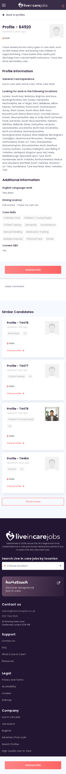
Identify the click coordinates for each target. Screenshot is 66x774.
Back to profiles (13, 14)
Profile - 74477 (17, 366)
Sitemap (7, 700)
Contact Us (8, 640)
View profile (15, 350)
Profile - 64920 (16, 27)
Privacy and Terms (13, 679)
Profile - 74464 (18, 458)
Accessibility (9, 686)
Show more (33, 501)
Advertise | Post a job (14, 737)
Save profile (33, 765)
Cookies (6, 693)
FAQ (4, 647)
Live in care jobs (11, 717)
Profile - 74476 (18, 409)
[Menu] (4, 5)
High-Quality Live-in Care (16, 750)
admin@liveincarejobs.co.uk (18, 611)
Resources (8, 661)
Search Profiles (10, 744)
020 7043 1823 (10, 616)
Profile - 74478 (18, 323)
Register (6, 730)
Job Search (8, 724)
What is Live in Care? (14, 654)
